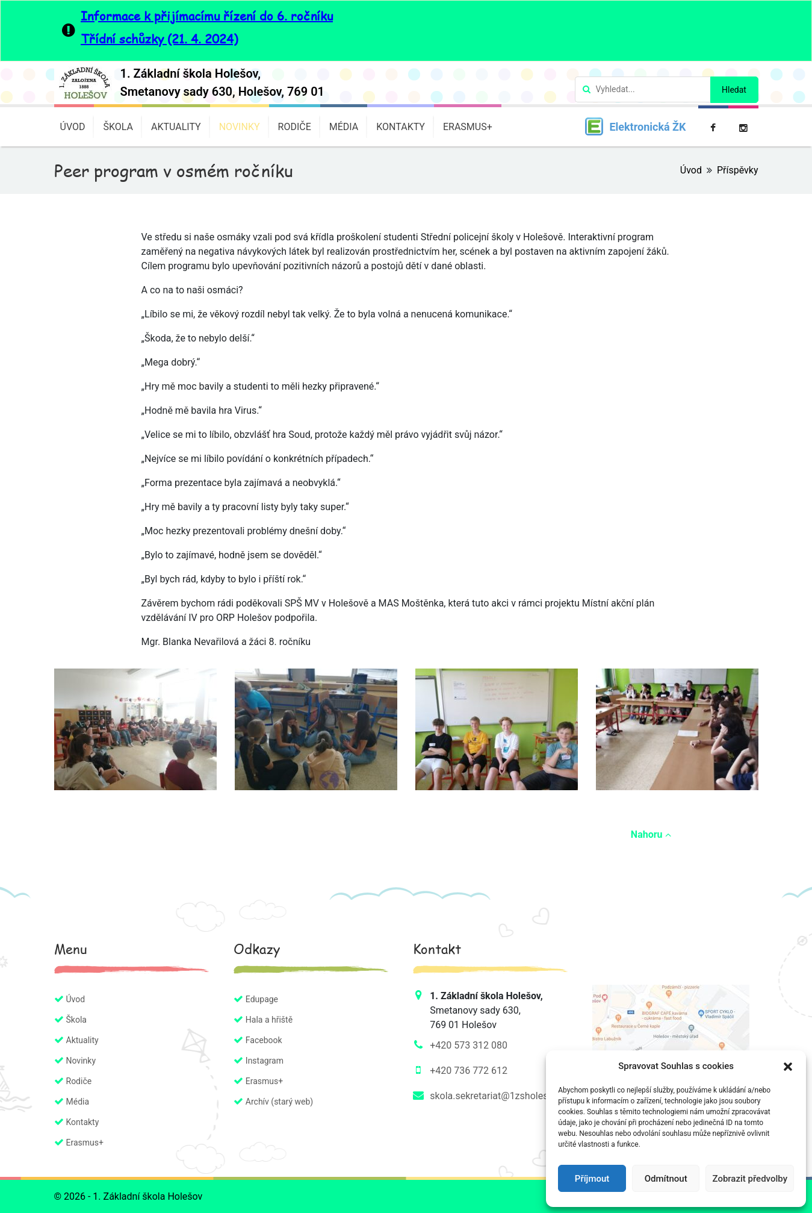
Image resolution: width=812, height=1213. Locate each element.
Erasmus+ (467, 127)
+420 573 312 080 (468, 1045)
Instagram (265, 1060)
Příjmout (592, 1178)
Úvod (72, 127)
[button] (788, 1066)
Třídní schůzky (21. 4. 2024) (159, 38)
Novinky (239, 127)
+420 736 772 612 (468, 1070)
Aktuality (176, 127)
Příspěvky (737, 170)
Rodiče (294, 127)
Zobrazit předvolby (749, 1178)
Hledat (734, 90)
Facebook (264, 1040)
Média (344, 127)
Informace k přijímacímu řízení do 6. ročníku (207, 15)
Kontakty (400, 127)
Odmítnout (666, 1178)
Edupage (262, 999)
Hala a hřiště (269, 1019)
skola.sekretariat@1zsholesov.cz (500, 1096)
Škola (118, 127)
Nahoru (651, 834)
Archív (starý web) (279, 1101)
